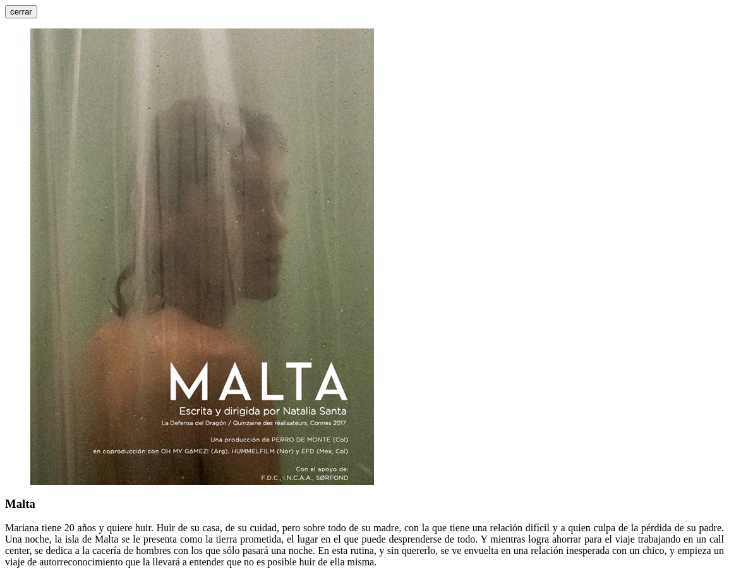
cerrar (21, 11)
